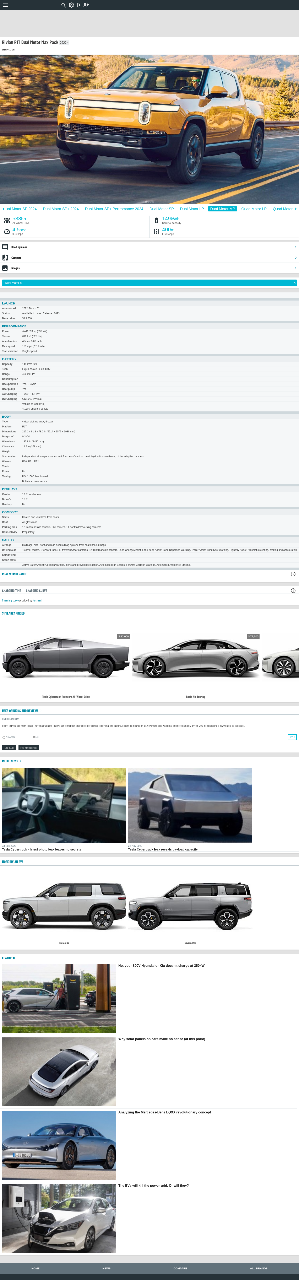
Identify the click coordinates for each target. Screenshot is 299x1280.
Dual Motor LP (192, 209)
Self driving (9, 554)
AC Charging (9, 394)
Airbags (6, 545)
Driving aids (9, 550)
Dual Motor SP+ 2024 (61, 209)
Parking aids (9, 527)
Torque (6, 336)
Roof (5, 522)
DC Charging (9, 399)
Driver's (6, 499)
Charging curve (10, 600)
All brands (258, 1268)
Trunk (5, 466)
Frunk (5, 471)
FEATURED (8, 958)
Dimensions (9, 431)
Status (6, 313)
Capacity (7, 364)
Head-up (7, 504)
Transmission (10, 351)
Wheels (6, 461)
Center (6, 494)
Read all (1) (9, 747)
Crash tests (9, 559)
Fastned (37, 600)
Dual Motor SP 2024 (20, 209)
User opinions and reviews (22, 710)
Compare (154, 257)
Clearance (8, 446)
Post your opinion (28, 747)
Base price (8, 318)
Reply (292, 737)
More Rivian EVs (12, 861)
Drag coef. (8, 436)
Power (6, 331)
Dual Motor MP (222, 209)
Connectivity (9, 532)
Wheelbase (8, 441)
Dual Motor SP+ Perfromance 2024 (114, 209)
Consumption (10, 379)
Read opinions (154, 247)
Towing (6, 476)
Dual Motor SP (162, 209)
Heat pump (8, 389)
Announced (9, 308)
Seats (5, 517)
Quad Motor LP (254, 209)
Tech (5, 369)
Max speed (8, 346)
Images (154, 268)
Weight (6, 451)
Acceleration (9, 341)
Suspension (9, 456)
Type (5, 421)
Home (36, 1268)
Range (6, 374)
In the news (12, 761)
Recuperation (10, 384)
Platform (7, 426)
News (107, 1268)
